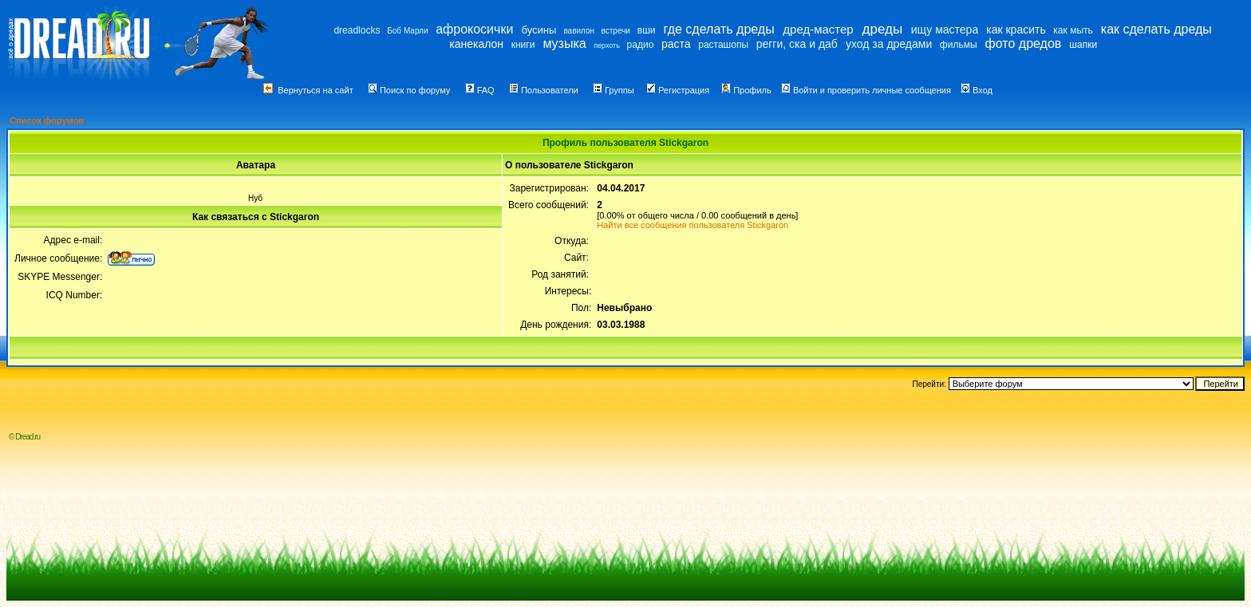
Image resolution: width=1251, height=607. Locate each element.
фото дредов (1023, 43)
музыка (564, 43)
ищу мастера (944, 29)
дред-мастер (818, 29)
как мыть (1072, 30)
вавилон (578, 30)
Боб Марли (407, 30)
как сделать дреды (1156, 29)
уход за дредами (889, 43)
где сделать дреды (719, 29)
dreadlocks (356, 30)
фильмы (958, 44)
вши (646, 30)
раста (676, 43)
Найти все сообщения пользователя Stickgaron (692, 225)
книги (523, 44)
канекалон (476, 43)
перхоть (607, 45)
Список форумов (47, 120)
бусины (539, 30)
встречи (616, 30)
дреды (882, 29)
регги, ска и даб (797, 43)
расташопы (723, 44)
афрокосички (474, 29)
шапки (1083, 44)
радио (640, 44)
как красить (1015, 29)
